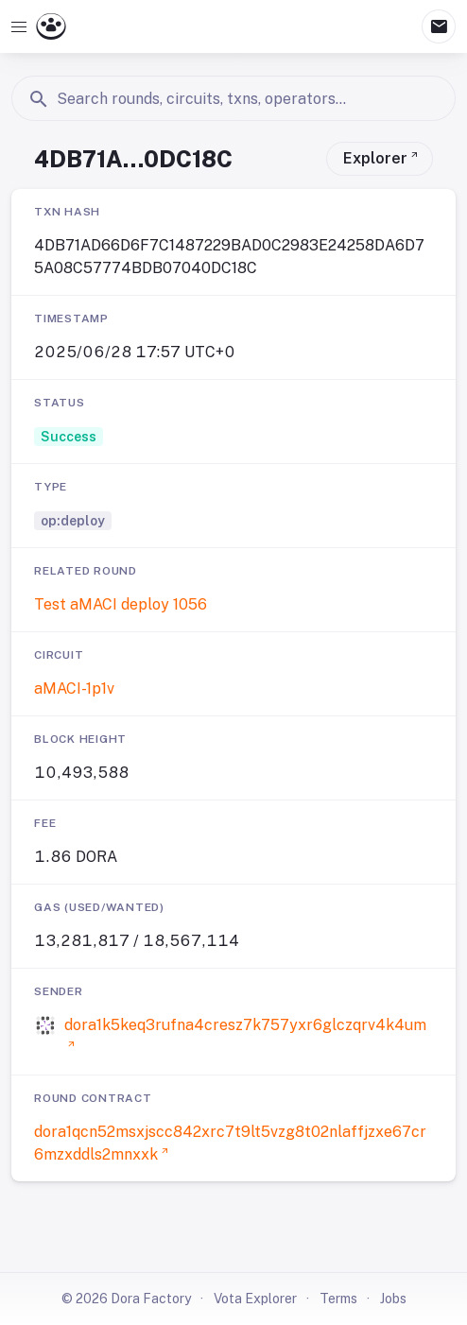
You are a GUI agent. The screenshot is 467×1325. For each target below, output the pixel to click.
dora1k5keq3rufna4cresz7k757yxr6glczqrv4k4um (245, 1025)
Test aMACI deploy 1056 (120, 604)
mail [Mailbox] (438, 26)
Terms (338, 1298)
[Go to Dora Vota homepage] (51, 26)
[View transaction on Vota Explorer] (379, 159)
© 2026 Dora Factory (126, 1298)
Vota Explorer (255, 1298)
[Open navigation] (19, 26)
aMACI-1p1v (74, 688)
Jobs (393, 1298)
